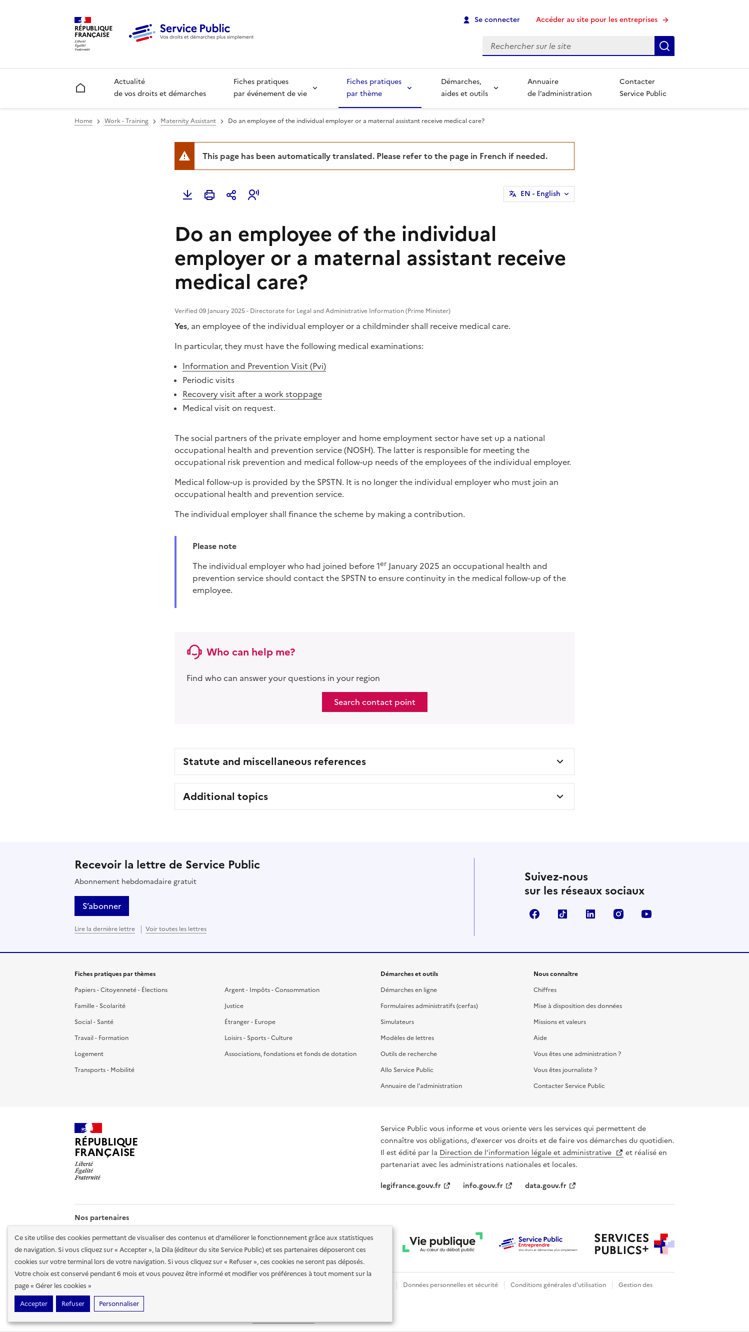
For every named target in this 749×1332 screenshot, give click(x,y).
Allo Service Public (407, 1070)
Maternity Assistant (188, 121)
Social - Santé (94, 1022)
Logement (89, 1054)
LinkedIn (590, 914)
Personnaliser (119, 1303)
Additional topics (225, 796)
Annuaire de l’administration (560, 87)
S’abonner (101, 906)
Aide (540, 1038)
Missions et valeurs (560, 1022)
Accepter (34, 1303)
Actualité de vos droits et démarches (160, 87)
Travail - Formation (101, 1038)
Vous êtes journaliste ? (565, 1070)
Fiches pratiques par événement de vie (270, 87)
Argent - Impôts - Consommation (272, 990)
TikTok (562, 914)
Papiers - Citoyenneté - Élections (121, 990)
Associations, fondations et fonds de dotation (290, 1054)
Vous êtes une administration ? (577, 1054)
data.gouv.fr (550, 1185)
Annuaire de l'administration (421, 1086)
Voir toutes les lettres (176, 929)
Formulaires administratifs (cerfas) (429, 1006)
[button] (253, 195)
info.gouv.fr (488, 1185)
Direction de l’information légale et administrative (532, 1153)
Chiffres (545, 990)
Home (83, 121)
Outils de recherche (408, 1054)
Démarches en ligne (408, 990)
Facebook (534, 914)
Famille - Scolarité (100, 1006)
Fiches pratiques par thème (374, 87)
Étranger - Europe (250, 1022)
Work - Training (126, 121)
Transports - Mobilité (104, 1070)
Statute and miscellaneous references (274, 761)
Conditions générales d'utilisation (558, 1285)
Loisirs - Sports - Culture (258, 1038)
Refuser (73, 1303)
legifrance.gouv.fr (415, 1185)
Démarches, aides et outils (464, 87)
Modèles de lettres (407, 1038)
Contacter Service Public (643, 87)
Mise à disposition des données (578, 1006)
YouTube (646, 914)
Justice (234, 1006)
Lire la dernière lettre (104, 929)
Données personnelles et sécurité (450, 1285)
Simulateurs (397, 1022)
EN (540, 194)
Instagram (618, 914)
